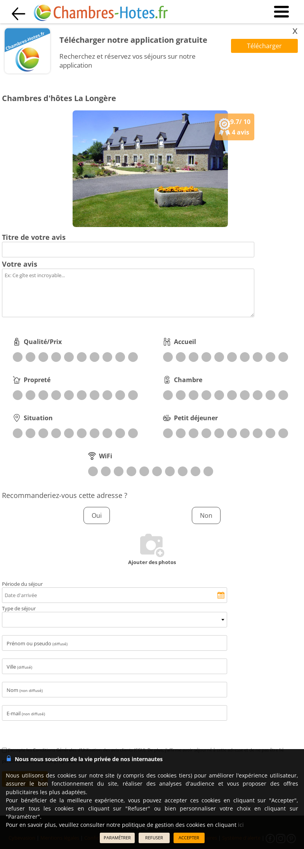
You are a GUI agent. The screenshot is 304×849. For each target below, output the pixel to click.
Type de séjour (19, 608)
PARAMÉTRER (117, 837)
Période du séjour (22, 583)
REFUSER (154, 837)
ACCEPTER (189, 837)
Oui (97, 515)
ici (241, 824)
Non (206, 515)
